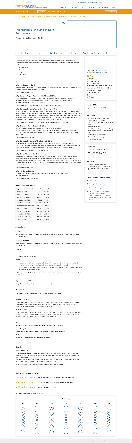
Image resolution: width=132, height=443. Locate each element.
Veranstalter (74, 7)
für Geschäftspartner (91, 441)
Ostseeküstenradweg (95, 186)
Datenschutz (27, 441)
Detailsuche (112, 12)
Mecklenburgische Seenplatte (104, 197)
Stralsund (92, 197)
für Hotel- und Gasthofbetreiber (108, 441)
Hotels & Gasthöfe (103, 7)
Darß (90, 191)
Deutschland (92, 180)
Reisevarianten (62, 7)
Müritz (91, 199)
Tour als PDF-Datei (94, 95)
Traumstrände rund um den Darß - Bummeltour (72, 16)
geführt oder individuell (55, 12)
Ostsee (102, 195)
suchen (42, 12)
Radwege (91, 7)
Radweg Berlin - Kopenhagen (97, 184)
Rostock (107, 195)
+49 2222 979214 (110, 3)
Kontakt (35, 441)
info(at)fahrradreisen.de (88, 3)
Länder (83, 7)
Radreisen (22, 16)
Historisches (43, 441)
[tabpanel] (91, 34)
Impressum (18, 441)
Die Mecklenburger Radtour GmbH (47, 16)
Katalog (114, 7)
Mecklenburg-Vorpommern (101, 191)
